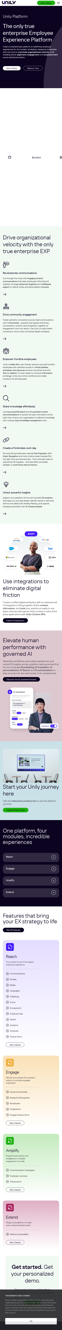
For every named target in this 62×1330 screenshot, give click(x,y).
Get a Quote (15, 1044)
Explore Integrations (15, 620)
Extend (10, 892)
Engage (10, 868)
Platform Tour (33, 68)
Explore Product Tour (15, 810)
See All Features (13, 930)
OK (31, 1321)
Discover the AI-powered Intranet (21, 679)
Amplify (10, 880)
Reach (9, 856)
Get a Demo (46, 3)
